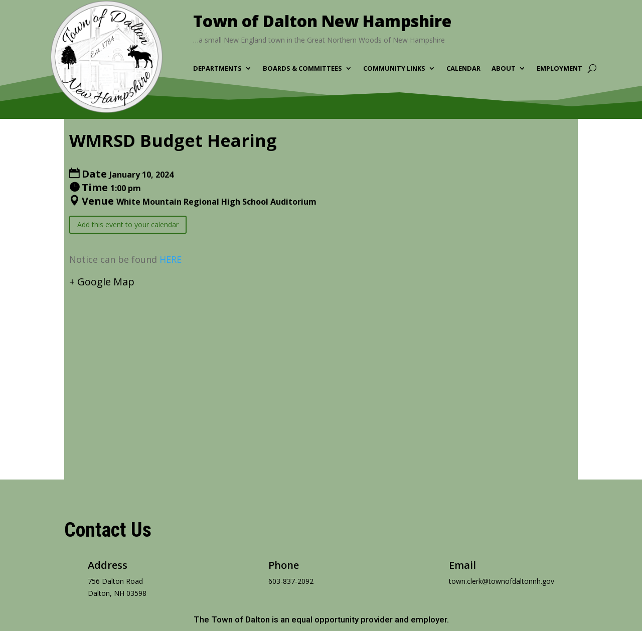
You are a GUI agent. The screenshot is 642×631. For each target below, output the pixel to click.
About (504, 69)
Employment (559, 69)
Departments (217, 69)
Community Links (394, 69)
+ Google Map (101, 281)
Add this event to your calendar (128, 224)
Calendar (463, 69)
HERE (170, 259)
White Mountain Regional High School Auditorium (216, 201)
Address (107, 565)
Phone (283, 565)
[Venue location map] (321, 376)
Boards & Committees (302, 69)
